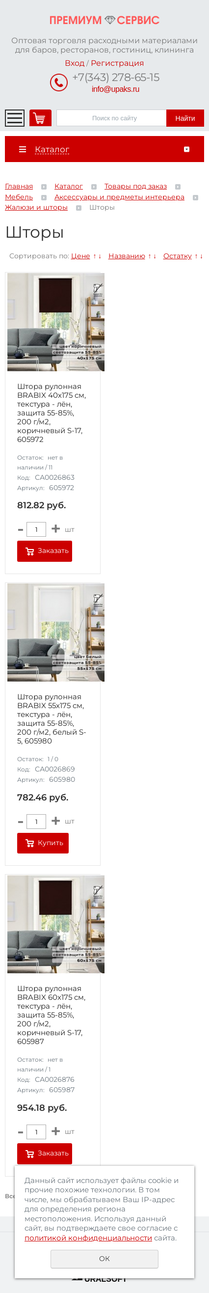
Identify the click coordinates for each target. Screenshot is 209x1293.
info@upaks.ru (115, 89)
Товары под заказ (135, 186)
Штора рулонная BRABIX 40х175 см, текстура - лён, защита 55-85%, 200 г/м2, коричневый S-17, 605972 (51, 413)
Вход (74, 63)
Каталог (68, 186)
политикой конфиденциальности (88, 1237)
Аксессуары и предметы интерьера (119, 197)
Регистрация (117, 63)
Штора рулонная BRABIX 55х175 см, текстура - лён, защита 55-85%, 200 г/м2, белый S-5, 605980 (51, 718)
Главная (19, 186)
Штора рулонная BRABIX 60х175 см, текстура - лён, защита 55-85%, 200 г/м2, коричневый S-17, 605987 (51, 1015)
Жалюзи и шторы (36, 207)
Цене (80, 255)
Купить (50, 842)
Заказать (53, 550)
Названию (126, 255)
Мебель (19, 197)
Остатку (177, 255)
